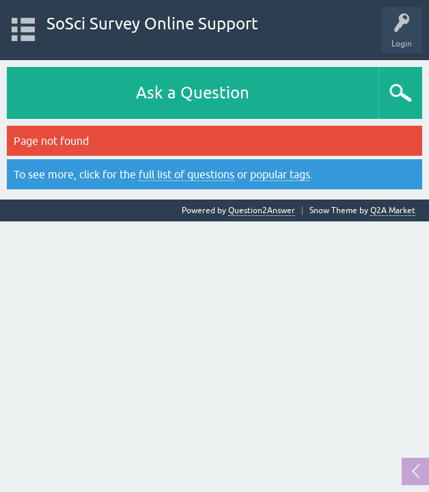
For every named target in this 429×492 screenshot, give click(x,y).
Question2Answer (261, 210)
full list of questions (186, 174)
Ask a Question (192, 92)
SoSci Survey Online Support (152, 23)
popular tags (280, 174)
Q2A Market (392, 210)
